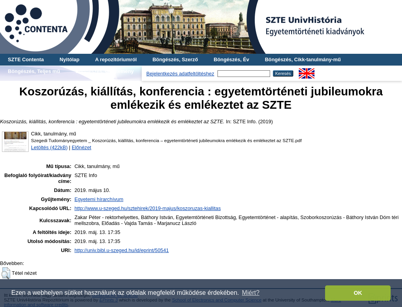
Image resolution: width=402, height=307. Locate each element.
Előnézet (81, 147)
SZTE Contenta (26, 59)
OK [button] (358, 293)
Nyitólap (69, 59)
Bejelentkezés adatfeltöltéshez (180, 74)
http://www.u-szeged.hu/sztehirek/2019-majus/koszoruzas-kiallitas (148, 208)
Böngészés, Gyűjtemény (105, 71)
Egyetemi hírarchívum (99, 199)
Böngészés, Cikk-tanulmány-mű (303, 59)
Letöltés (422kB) (49, 147)
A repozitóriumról (116, 59)
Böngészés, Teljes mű (34, 71)
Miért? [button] (250, 292)
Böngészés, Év (231, 59)
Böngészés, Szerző (175, 59)
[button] (5, 273)
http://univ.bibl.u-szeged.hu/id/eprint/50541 (122, 250)
